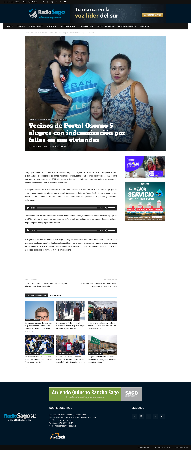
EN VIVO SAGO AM (181, 448)
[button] (43, 2)
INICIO (10, 26)
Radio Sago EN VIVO (30, 2)
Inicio (27, 32)
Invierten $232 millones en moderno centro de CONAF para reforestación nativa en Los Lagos (102, 325)
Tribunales (63, 120)
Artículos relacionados (36, 296)
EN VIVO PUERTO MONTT (163, 448)
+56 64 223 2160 (65, 420)
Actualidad (35, 32)
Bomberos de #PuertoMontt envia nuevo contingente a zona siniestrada (99, 285)
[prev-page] (26, 367)
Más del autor (55, 296)
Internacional (68, 26)
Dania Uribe (36, 146)
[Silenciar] (106, 207)
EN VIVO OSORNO (144, 448)
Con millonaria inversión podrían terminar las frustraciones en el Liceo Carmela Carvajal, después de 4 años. (70, 359)
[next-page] (30, 367)
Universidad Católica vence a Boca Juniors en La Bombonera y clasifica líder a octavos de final (38, 359)
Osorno (21, 26)
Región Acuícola (105, 26)
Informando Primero (44, 120)
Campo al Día (86, 26)
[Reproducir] (28, 207)
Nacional (52, 26)
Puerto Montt (36, 26)
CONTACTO (146, 26)
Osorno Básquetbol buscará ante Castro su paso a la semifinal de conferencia (46, 285)
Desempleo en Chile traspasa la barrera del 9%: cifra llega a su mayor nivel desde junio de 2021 (70, 325)
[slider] (67, 207)
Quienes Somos (127, 26)
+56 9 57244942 (66, 423)
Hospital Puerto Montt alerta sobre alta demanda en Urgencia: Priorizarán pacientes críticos (102, 359)
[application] (71, 207)
